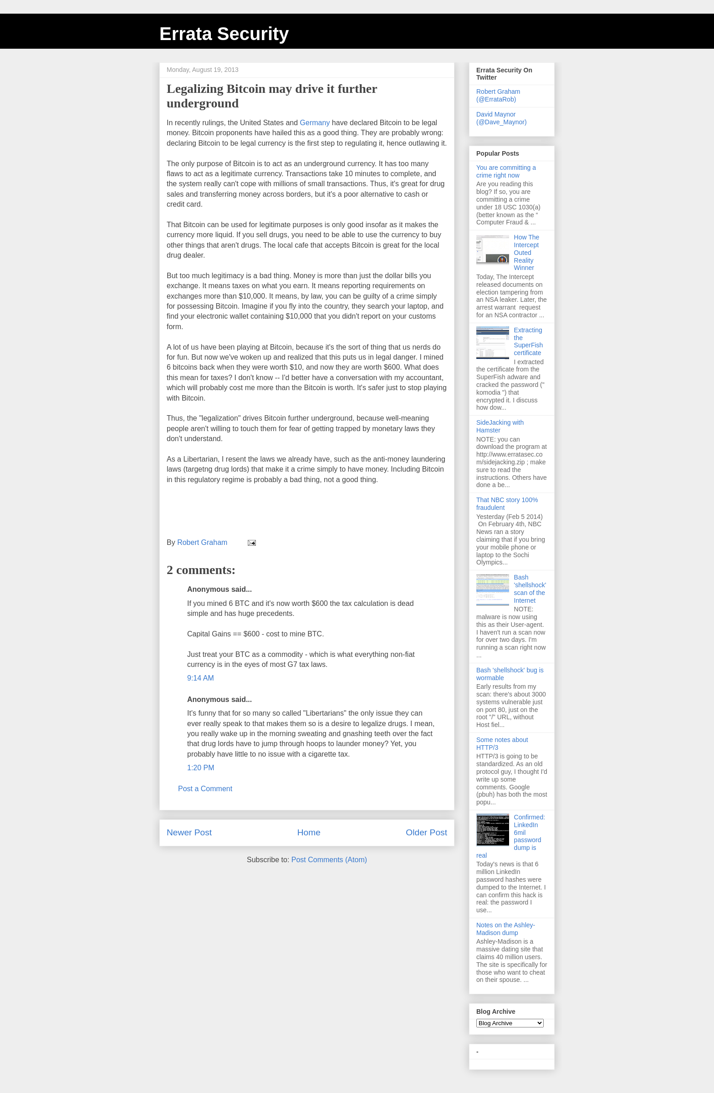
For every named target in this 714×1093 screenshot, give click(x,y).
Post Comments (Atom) (329, 860)
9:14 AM (200, 678)
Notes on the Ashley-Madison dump (505, 928)
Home (309, 832)
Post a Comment (205, 789)
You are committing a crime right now (506, 171)
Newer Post (189, 832)
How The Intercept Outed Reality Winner (527, 252)
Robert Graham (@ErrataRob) (498, 95)
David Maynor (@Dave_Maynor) (501, 118)
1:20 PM (200, 768)
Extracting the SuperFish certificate (528, 341)
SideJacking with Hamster (500, 426)
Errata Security (224, 34)
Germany (315, 123)
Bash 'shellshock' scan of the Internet (530, 589)
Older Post (426, 832)
